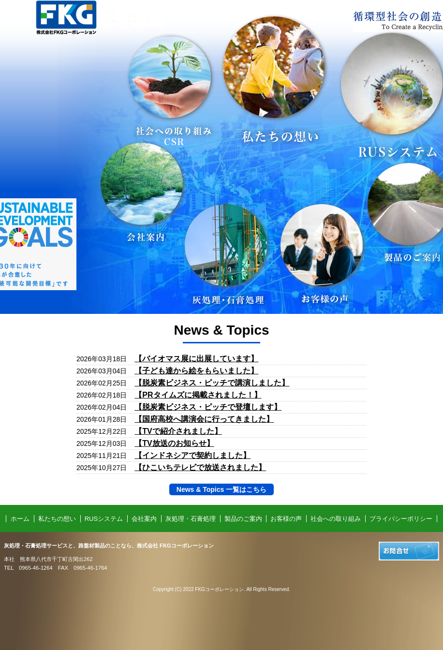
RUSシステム (104, 518)
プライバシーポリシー (400, 518)
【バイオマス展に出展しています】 (196, 359)
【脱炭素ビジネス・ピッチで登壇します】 (207, 407)
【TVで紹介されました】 (178, 431)
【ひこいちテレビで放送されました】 (200, 467)
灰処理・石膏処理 (190, 518)
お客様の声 (286, 518)
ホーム (20, 518)
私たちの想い (57, 518)
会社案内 (144, 518)
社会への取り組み (335, 518)
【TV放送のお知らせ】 (174, 443)
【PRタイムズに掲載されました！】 (197, 395)
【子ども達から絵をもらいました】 (196, 371)
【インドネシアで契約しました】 (192, 455)
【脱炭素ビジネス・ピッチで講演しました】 (211, 383)
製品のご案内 (243, 518)
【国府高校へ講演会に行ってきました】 (204, 419)
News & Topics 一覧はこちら (221, 489)
